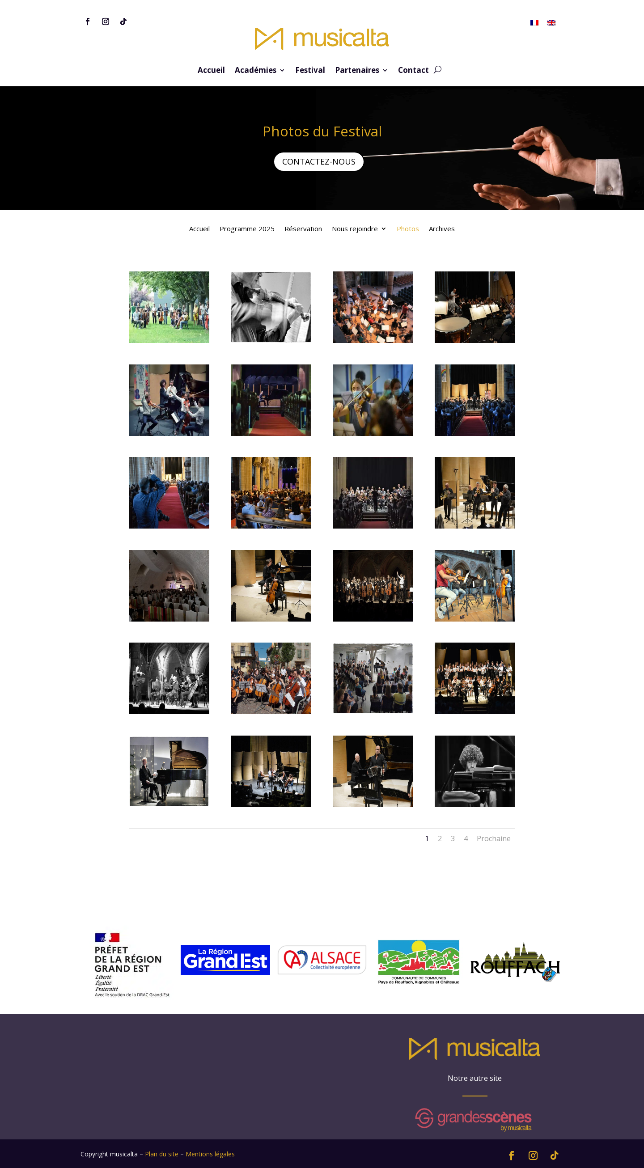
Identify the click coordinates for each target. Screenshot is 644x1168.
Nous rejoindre (355, 229)
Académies (255, 71)
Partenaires (357, 71)
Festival (310, 71)
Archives (442, 229)
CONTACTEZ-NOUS (319, 161)
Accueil (211, 71)
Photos (408, 229)
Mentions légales (210, 1154)
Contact (413, 71)
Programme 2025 (247, 229)
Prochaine (494, 838)
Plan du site (161, 1154)
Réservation (303, 229)
